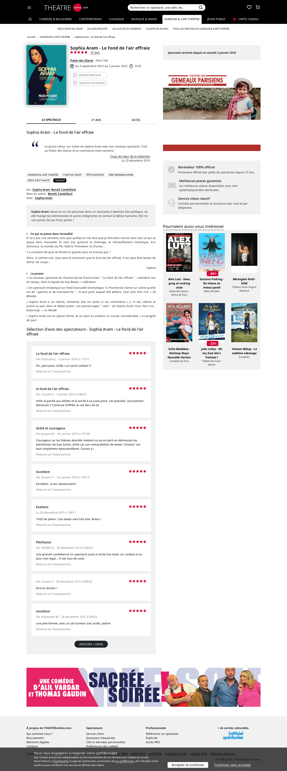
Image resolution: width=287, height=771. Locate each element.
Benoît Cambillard (63, 189)
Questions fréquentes (100, 738)
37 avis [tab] (96, 120)
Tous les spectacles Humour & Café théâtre (201, 28)
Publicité (151, 738)
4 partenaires (61, 761)
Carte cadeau (246, 19)
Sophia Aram (43, 198)
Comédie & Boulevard (55, 19)
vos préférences (124, 761)
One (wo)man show (121, 174)
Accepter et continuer (188, 765)
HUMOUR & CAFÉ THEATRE (43, 174)
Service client (95, 734)
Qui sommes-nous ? (39, 734)
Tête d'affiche (95, 174)
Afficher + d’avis (91, 644)
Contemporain (90, 19)
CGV (89, 742)
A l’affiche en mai (157, 28)
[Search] (162, 7)
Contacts (32, 746)
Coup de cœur (72, 174)
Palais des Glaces (81, 60)
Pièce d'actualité (39, 180)
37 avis (95, 52)
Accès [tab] (136, 120)
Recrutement (35, 738)
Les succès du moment (127, 28)
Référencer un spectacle (162, 734)
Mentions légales (37, 742)
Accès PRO (153, 742)
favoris (89, 83)
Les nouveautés (97, 28)
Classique (116, 19)
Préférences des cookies (102, 746)
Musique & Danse (144, 19)
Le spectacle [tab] (51, 120)
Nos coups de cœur (70, 28)
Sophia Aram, (41, 189)
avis (87, 75)
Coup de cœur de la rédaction (130, 156)
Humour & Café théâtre (182, 19)
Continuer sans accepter (232, 765)
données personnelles (110, 742)
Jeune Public (216, 19)
